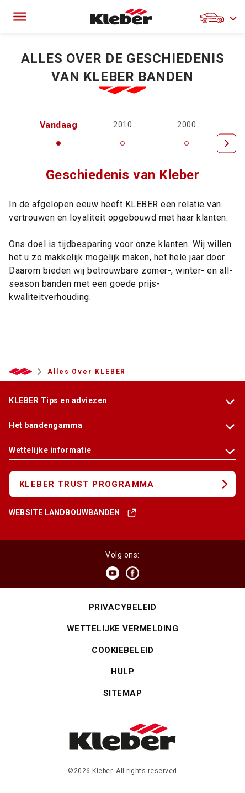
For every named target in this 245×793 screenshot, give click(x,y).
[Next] (226, 143)
